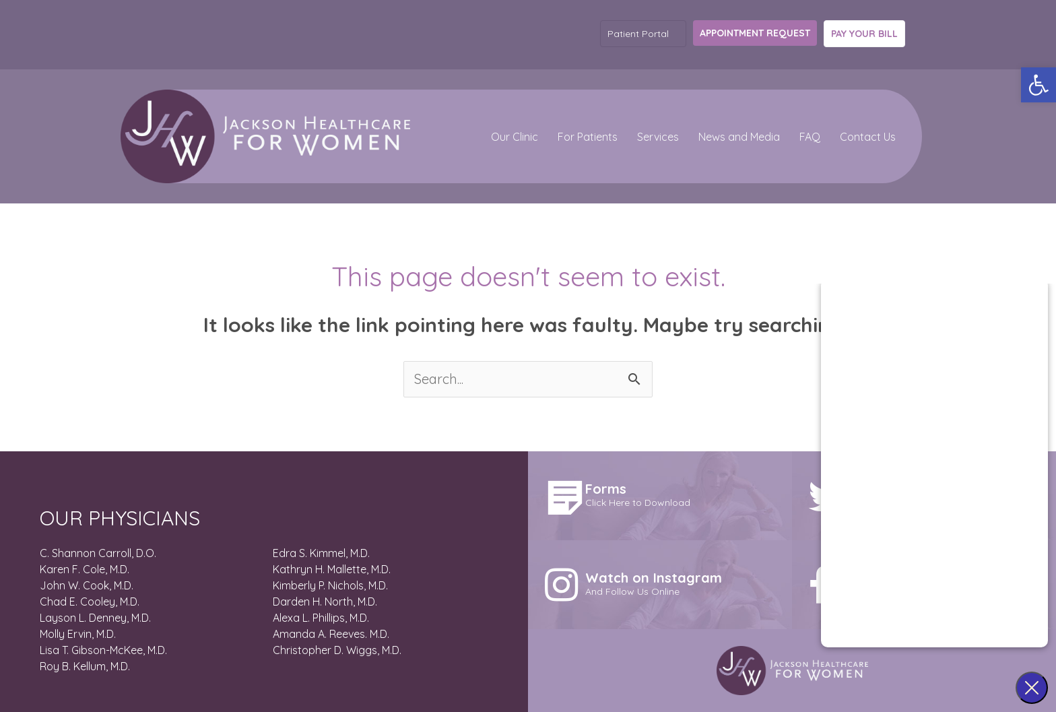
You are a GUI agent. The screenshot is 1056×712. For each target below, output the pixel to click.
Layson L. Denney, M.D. (95, 617)
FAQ (809, 136)
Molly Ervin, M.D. (78, 634)
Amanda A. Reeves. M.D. (331, 634)
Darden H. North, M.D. (325, 601)
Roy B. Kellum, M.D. (85, 666)
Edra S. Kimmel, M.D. (321, 553)
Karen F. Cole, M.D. (84, 569)
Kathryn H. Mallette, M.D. (332, 569)
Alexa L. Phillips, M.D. (321, 617)
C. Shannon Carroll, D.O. (98, 553)
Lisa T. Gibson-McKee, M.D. (103, 650)
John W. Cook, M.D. (86, 585)
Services (658, 136)
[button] (1038, 84)
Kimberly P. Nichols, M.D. (330, 585)
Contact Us (868, 136)
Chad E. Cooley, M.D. (89, 601)
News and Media (739, 136)
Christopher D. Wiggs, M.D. (337, 650)
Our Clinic (514, 136)
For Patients (588, 136)
